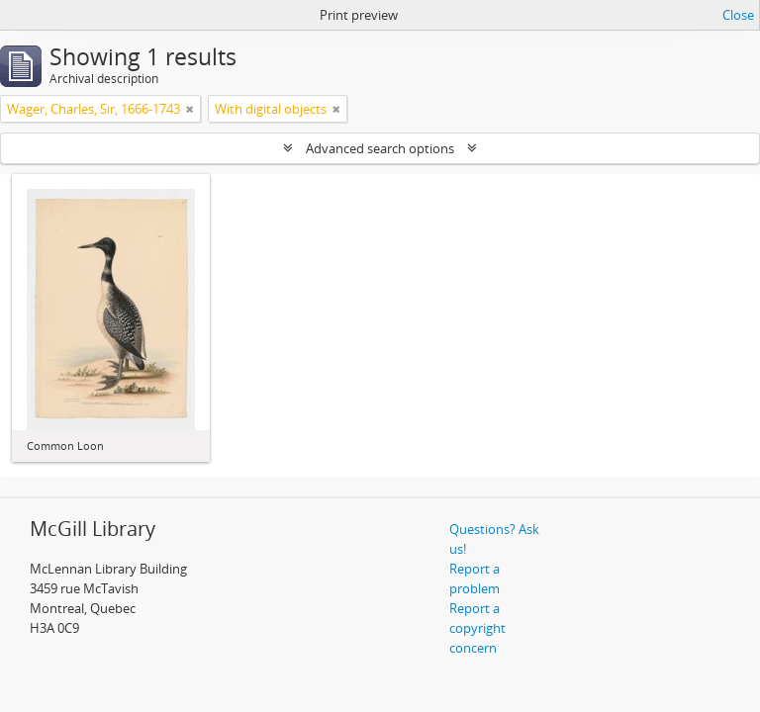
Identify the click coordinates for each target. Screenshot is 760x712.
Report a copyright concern (477, 628)
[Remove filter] (190, 109)
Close (738, 15)
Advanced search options (380, 148)
